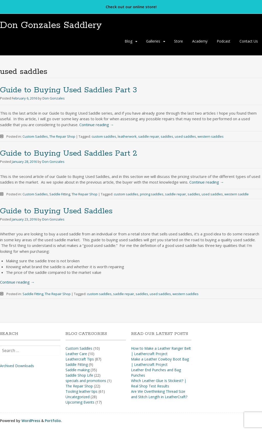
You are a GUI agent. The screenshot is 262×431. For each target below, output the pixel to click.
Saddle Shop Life (79, 375)
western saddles (211, 136)
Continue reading (96, 124)
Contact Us (248, 41)
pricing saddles (151, 194)
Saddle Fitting (59, 194)
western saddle (236, 194)
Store (178, 41)
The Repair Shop (62, 136)
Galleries (153, 41)
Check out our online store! (131, 6)
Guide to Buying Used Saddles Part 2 (68, 154)
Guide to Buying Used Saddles (56, 211)
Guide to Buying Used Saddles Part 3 (68, 90)
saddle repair (148, 136)
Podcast (223, 41)
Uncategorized (78, 396)
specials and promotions (86, 380)
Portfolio (53, 420)
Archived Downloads (17, 365)
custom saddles (104, 136)
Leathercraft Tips (80, 359)
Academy (200, 41)
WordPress (30, 420)
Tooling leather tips (81, 391)
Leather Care (76, 353)
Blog (128, 41)
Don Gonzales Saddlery (53, 25)
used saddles (185, 136)
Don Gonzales (53, 98)
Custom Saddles (35, 136)
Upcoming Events (80, 402)
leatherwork (127, 136)
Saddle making (78, 369)
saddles (167, 136)
